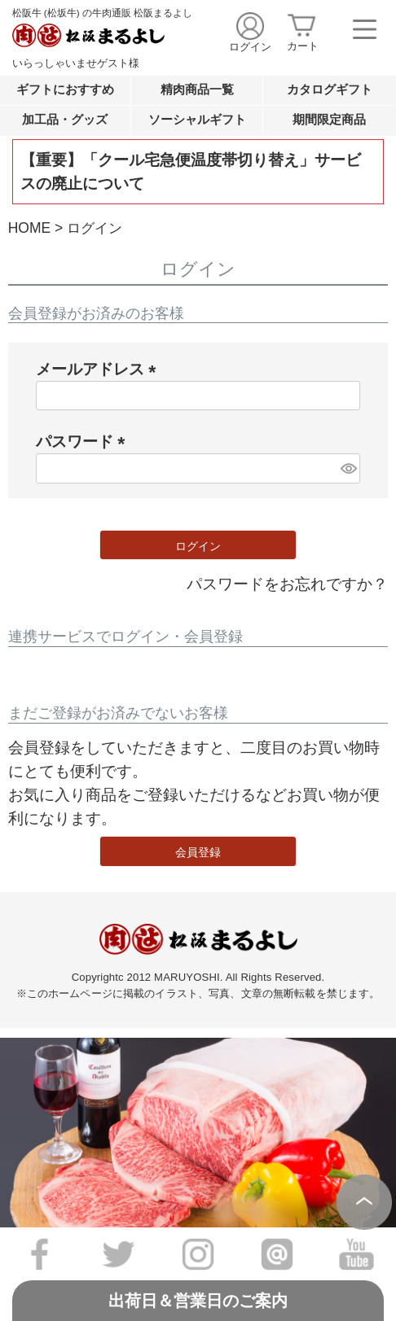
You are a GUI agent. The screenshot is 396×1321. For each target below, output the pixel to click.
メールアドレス (100, 369)
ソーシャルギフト (197, 119)
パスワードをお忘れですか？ (287, 584)
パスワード (85, 441)
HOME (29, 228)
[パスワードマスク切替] (348, 468)
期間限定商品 (329, 119)
